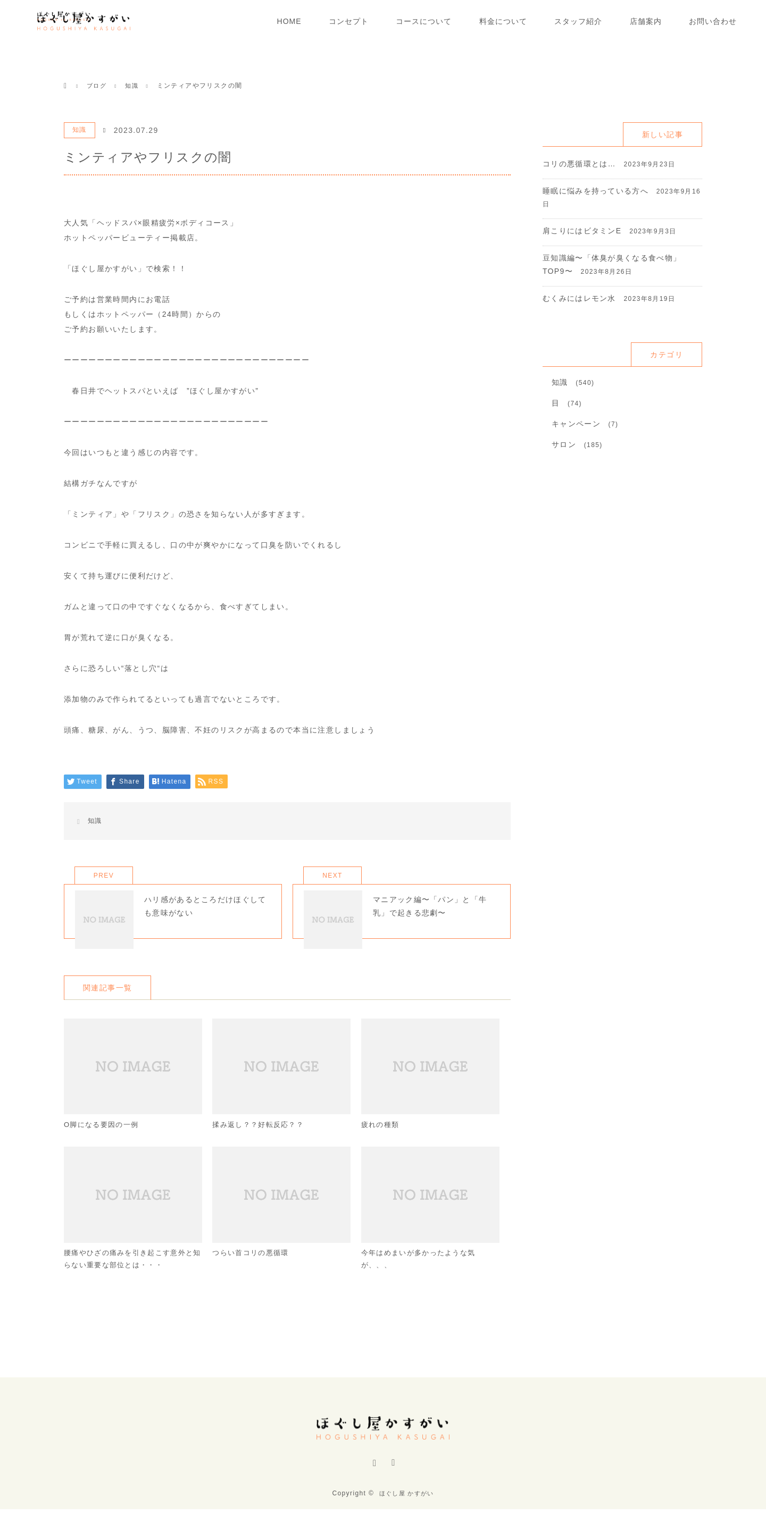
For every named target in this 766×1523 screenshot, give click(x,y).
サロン (564, 444)
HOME (289, 21)
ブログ (97, 85)
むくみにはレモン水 (580, 298)
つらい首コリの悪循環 (253, 1271)
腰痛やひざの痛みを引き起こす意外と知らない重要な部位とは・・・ (129, 1278)
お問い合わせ (713, 21)
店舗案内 (646, 21)
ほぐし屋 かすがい (406, 1507)
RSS (393, 1482)
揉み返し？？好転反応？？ (261, 1141)
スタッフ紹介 (578, 21)
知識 (79, 129)
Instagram (373, 1482)
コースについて (424, 21)
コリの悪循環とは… (580, 163)
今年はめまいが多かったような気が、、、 (422, 1278)
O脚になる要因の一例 (104, 1141)
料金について (503, 21)
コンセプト (349, 21)
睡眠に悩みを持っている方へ (596, 191)
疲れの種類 (381, 1141)
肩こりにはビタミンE (582, 230)
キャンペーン (576, 423)
